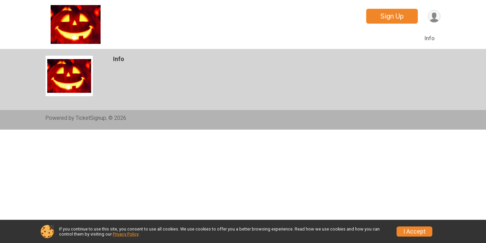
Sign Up (392, 16)
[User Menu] (434, 16)
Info (429, 38)
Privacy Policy (125, 234)
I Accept (414, 231)
